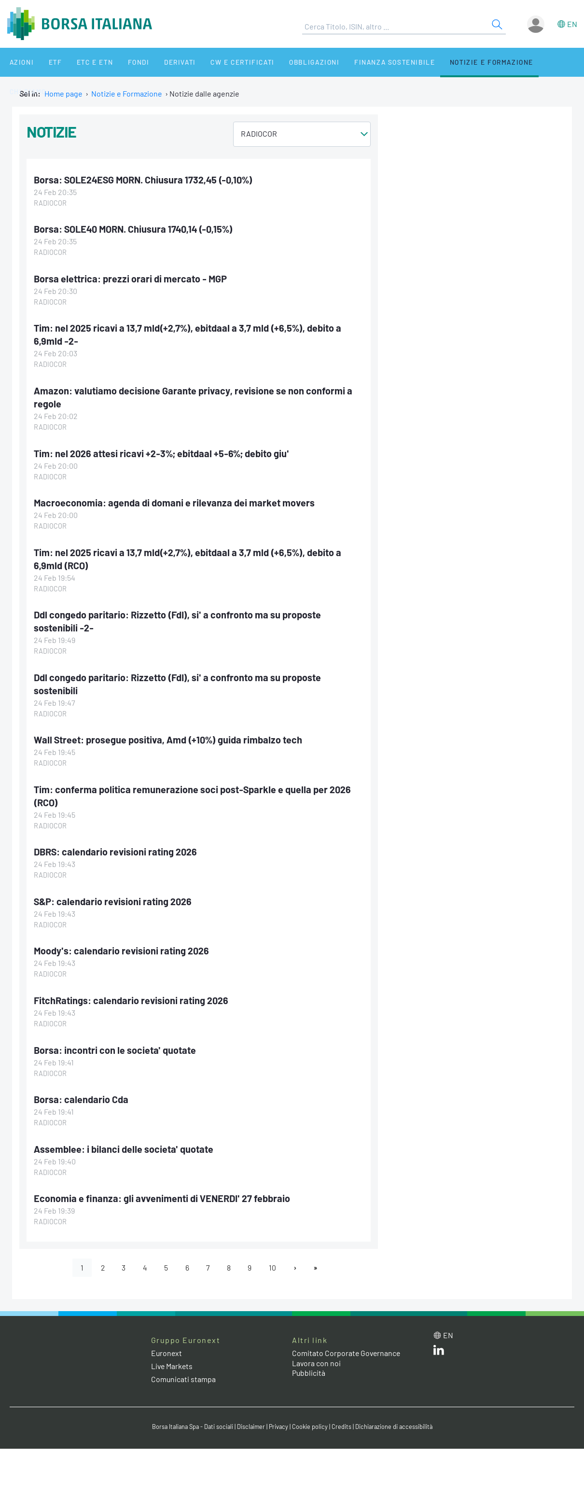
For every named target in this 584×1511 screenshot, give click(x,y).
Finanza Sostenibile (366, 62)
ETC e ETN (83, 62)
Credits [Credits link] (343, 1419)
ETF (47, 62)
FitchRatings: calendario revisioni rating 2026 (131, 994)
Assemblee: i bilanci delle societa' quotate (124, 1141)
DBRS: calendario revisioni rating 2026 (116, 846)
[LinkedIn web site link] (438, 1344)
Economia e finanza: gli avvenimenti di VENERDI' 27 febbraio (163, 1191)
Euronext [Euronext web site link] (167, 1345)
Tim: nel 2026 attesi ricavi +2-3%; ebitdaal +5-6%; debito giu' (162, 451)
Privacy (279, 1419)
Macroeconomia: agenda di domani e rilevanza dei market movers (175, 500)
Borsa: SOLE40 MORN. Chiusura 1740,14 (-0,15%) (135, 229)
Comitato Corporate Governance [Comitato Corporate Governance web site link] (347, 1345)
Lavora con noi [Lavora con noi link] (316, 1355)
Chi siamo (533, 62)
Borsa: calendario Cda (81, 1092)
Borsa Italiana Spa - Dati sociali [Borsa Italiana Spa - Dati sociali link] (190, 1419)
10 (274, 1259)
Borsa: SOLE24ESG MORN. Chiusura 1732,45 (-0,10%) (144, 179)
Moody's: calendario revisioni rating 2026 (122, 945)
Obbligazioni (289, 62)
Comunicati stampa (183, 1371)
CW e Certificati (220, 62)
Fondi (122, 62)
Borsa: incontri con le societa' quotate (115, 1043)
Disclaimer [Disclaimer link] (250, 1419)
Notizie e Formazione (461, 62)
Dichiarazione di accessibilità (396, 1419)
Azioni (17, 62)
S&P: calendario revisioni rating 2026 (113, 895)
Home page (63, 93)
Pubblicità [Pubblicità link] (309, 1365)
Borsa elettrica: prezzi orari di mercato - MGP (131, 278)
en (572, 23)
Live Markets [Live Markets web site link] (172, 1358)
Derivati (160, 62)
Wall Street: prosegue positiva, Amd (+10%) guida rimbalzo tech (169, 735)
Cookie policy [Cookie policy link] (311, 1419)
